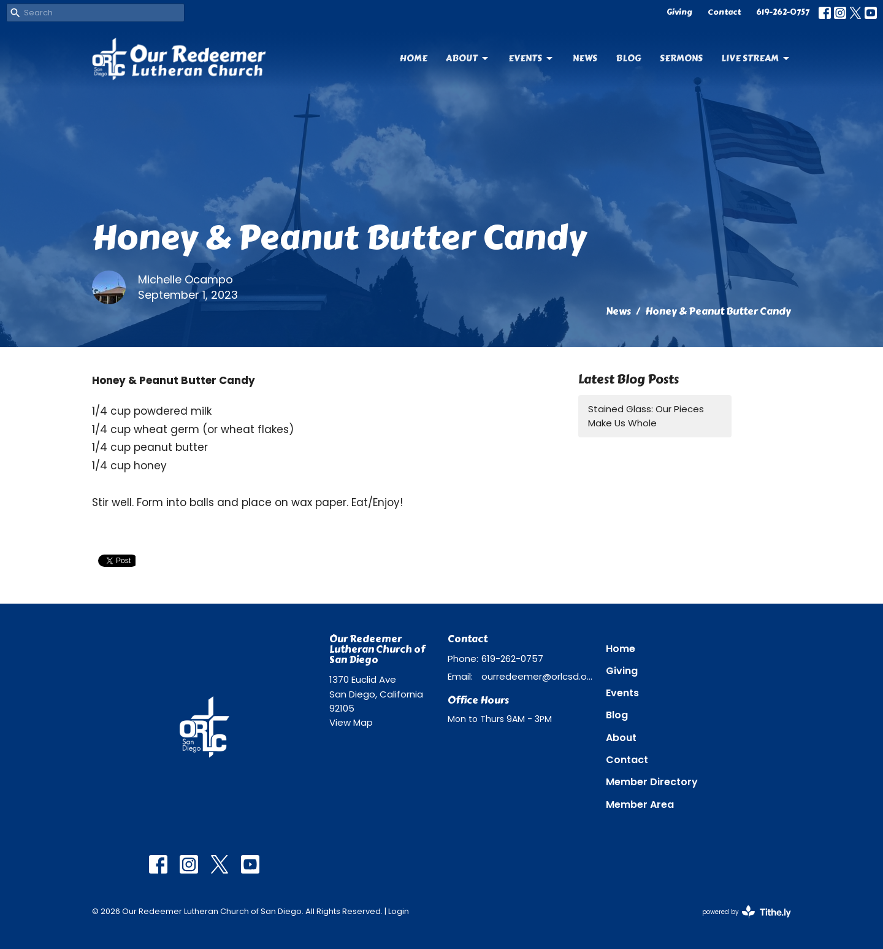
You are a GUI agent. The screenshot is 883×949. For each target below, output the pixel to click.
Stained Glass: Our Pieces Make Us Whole (646, 415)
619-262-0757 (782, 12)
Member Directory (652, 782)
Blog (628, 58)
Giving (679, 12)
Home (413, 58)
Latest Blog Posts (628, 379)
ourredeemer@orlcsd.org (537, 676)
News (585, 58)
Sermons (681, 58)
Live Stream (756, 58)
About (468, 58)
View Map (351, 722)
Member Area (640, 804)
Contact (724, 12)
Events (531, 58)
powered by (746, 912)
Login (398, 911)
